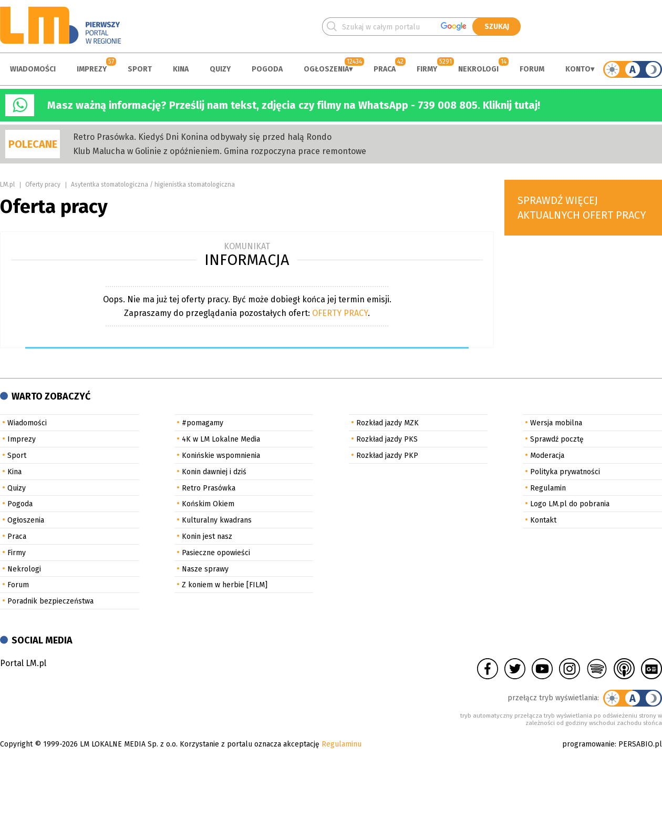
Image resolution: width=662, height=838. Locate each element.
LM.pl (7, 184)
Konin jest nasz (207, 536)
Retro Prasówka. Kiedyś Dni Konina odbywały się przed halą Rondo (202, 137)
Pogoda (267, 69)
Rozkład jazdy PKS (387, 439)
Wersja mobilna (556, 422)
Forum (532, 69)
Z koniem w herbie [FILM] (224, 584)
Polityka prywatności (565, 471)
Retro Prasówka (208, 488)
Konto (578, 69)
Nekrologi (478, 69)
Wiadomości (33, 69)
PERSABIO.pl (640, 744)
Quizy (220, 69)
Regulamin (548, 488)
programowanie (588, 744)
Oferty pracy (42, 184)
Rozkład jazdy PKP (387, 455)
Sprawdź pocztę (557, 439)
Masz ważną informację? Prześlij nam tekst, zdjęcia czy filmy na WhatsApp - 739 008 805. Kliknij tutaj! (293, 105)
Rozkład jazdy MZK (387, 422)
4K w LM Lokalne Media (221, 439)
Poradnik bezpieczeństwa (50, 601)
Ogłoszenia (326, 69)
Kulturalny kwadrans (217, 520)
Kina (181, 69)
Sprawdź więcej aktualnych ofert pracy (582, 207)
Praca (385, 69)
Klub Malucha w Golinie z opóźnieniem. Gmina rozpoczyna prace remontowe (219, 151)
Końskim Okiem (208, 503)
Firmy (427, 69)
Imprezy (92, 69)
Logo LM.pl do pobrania (569, 503)
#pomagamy (202, 422)
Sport (140, 69)
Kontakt (543, 520)
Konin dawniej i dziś (214, 471)
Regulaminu (341, 744)
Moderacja (547, 455)
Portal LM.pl (23, 663)
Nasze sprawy (205, 569)
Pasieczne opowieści (216, 552)
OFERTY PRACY (340, 313)
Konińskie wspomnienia (221, 455)
